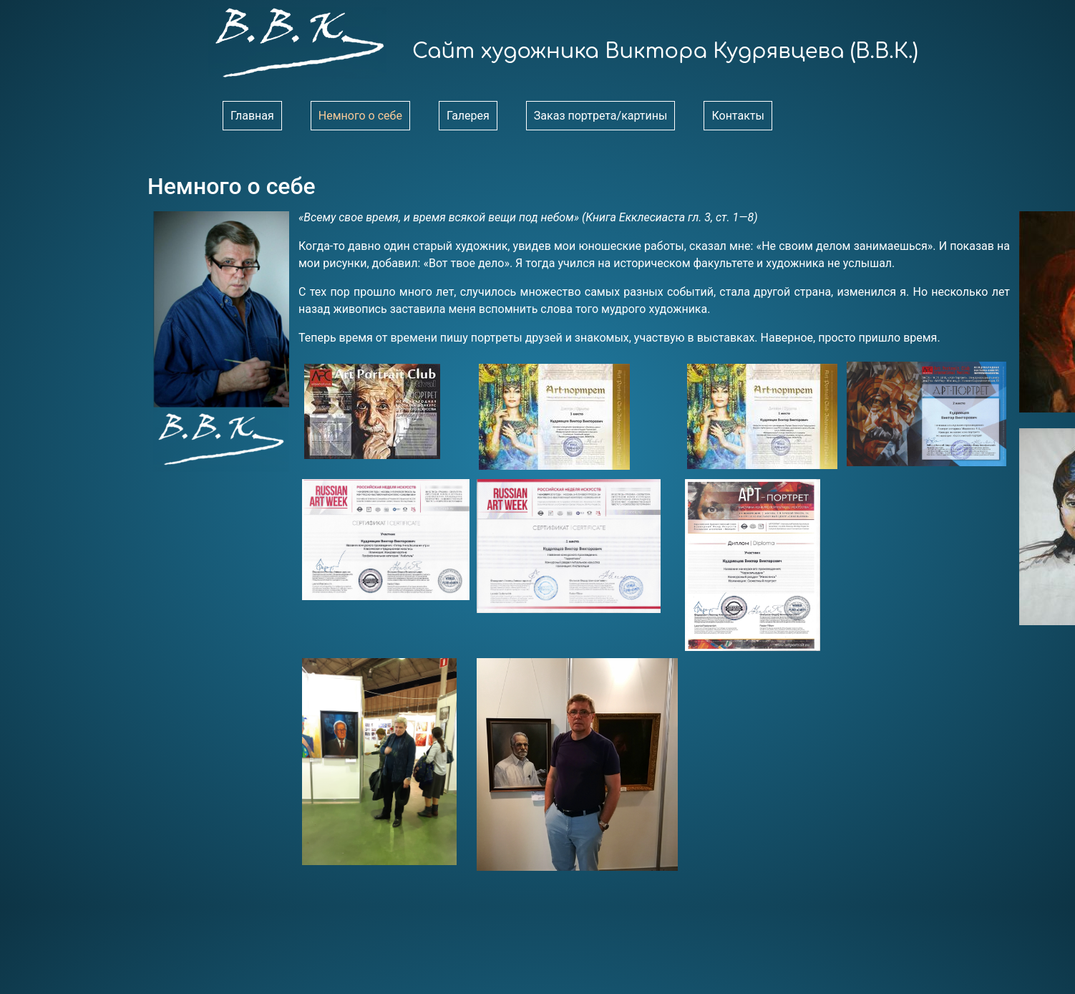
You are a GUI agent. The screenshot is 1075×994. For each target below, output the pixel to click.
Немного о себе (360, 115)
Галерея (468, 115)
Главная (252, 115)
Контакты (737, 115)
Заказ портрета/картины (601, 115)
